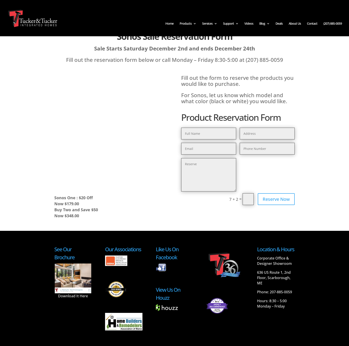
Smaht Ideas (116, 340)
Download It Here (73, 282)
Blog (262, 24)
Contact (312, 24)
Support (228, 24)
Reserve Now (276, 199)
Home (169, 24)
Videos (248, 24)
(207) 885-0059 (332, 24)
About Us (295, 24)
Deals (279, 24)
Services (207, 24)
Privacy (164, 340)
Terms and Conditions (141, 340)
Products (186, 24)
